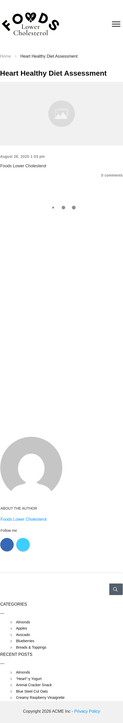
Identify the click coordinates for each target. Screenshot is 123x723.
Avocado (23, 635)
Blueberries (25, 641)
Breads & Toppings (31, 647)
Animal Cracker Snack (34, 685)
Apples (21, 628)
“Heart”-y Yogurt (29, 679)
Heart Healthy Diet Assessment (53, 73)
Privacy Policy (87, 711)
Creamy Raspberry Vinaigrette (40, 697)
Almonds (23, 622)
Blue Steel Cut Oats (32, 691)
